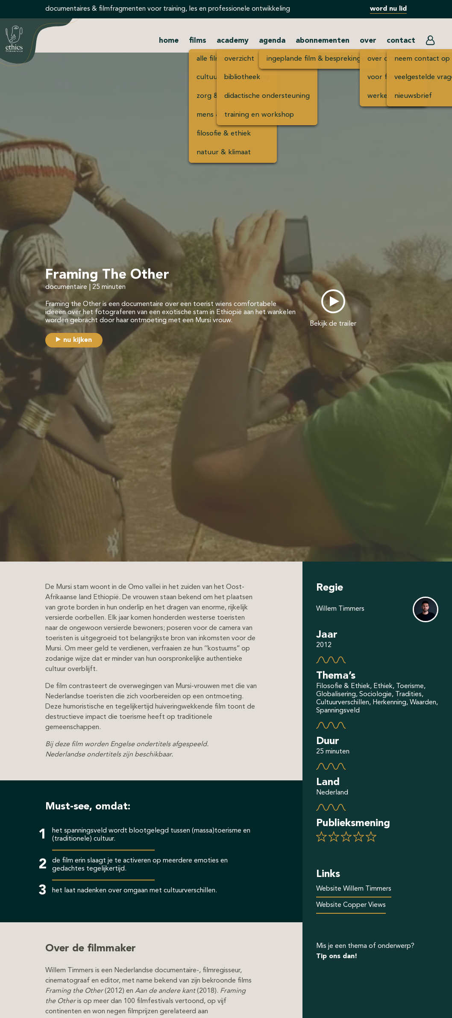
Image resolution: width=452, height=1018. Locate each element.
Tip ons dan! (336, 956)
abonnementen (322, 40)
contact (401, 40)
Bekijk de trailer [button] (333, 324)
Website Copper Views (351, 905)
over (368, 40)
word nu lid (388, 9)
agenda (272, 40)
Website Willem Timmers (353, 889)
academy (233, 40)
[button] (430, 42)
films (197, 40)
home (169, 40)
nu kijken (77, 340)
